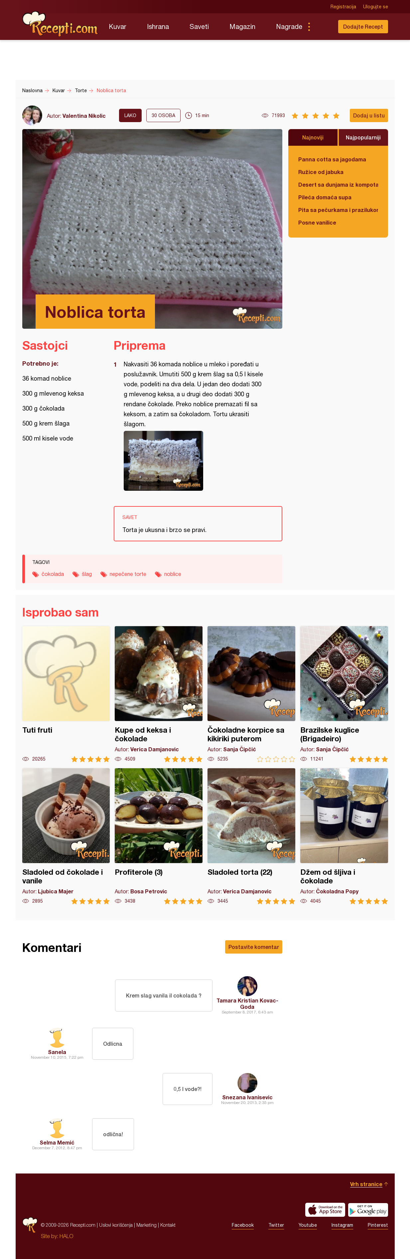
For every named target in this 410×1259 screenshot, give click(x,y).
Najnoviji (313, 137)
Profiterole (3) (159, 836)
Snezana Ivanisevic (247, 1097)
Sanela (57, 1052)
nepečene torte (128, 574)
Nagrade (289, 26)
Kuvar (117, 26)
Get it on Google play (368, 1210)
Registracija (343, 6)
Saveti (199, 26)
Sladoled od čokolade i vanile (66, 836)
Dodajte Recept (363, 26)
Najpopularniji (363, 137)
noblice (172, 574)
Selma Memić (57, 1142)
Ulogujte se (375, 6)
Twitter (276, 1225)
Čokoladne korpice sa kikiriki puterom (251, 694)
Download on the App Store (325, 1210)
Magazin (242, 26)
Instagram (342, 1225)
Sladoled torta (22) (251, 836)
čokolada (53, 574)
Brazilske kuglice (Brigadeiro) (344, 694)
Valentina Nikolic (84, 115)
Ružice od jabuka (320, 172)
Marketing (146, 1225)
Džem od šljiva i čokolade (344, 836)
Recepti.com (60, 24)
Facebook (243, 1225)
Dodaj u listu (369, 115)
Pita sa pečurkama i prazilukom (338, 210)
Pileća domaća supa (324, 197)
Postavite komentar (253, 947)
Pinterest (378, 1225)
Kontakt (168, 1225)
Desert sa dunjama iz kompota (338, 184)
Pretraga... (322, 26)
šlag (87, 574)
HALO (66, 1236)
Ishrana (158, 26)
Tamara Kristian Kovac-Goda (247, 1003)
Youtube (308, 1225)
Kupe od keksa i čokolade (159, 694)
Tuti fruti (66, 694)
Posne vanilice (317, 222)
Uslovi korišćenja (116, 1225)
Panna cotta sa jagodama (332, 159)
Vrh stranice (366, 1184)
